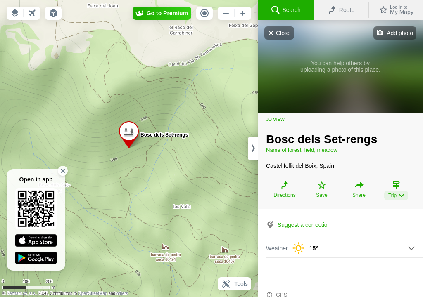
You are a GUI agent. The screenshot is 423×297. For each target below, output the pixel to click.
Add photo (400, 33)
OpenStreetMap (92, 293)
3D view (275, 119)
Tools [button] (234, 284)
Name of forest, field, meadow (301, 150)
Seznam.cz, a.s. (21, 293)
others (122, 293)
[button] (15, 13)
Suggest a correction (304, 225)
